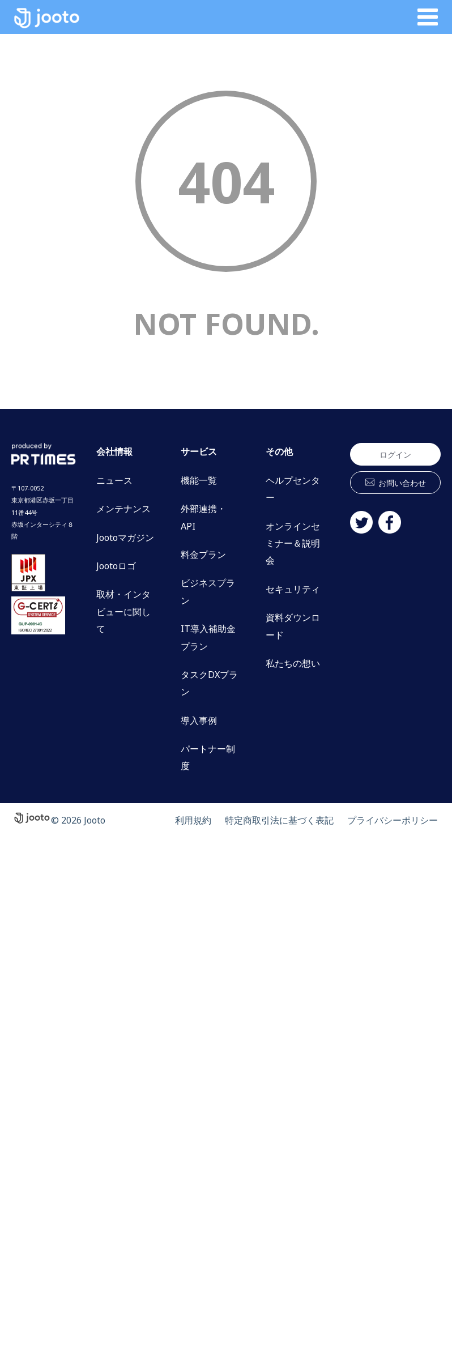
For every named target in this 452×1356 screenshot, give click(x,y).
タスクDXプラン (209, 683)
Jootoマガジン (125, 537)
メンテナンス (123, 508)
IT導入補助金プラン (208, 637)
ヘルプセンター (293, 489)
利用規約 (193, 820)
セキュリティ (293, 589)
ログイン (395, 454)
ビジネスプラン (208, 591)
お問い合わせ (402, 482)
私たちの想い (293, 663)
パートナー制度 (208, 757)
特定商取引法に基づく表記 (279, 820)
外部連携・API (203, 517)
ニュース (114, 480)
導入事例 (199, 720)
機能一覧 (199, 480)
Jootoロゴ (116, 566)
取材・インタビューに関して (123, 611)
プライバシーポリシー (392, 820)
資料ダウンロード (293, 626)
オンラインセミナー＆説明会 (293, 543)
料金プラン (203, 554)
